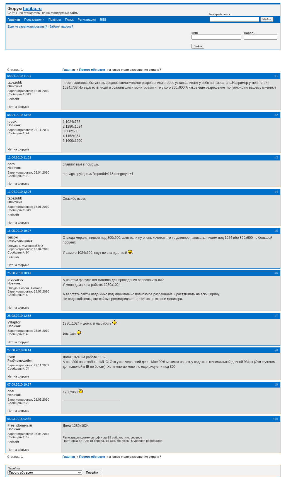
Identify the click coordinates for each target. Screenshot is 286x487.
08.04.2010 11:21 (19, 75)
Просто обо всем (92, 69)
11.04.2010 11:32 (19, 157)
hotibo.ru (32, 8)
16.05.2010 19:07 (19, 230)
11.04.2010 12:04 (19, 191)
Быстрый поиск (234, 17)
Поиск (69, 19)
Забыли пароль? (61, 26)
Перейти (54, 471)
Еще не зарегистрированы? (27, 26)
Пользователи (34, 19)
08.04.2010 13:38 (19, 114)
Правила (55, 19)
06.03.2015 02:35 (19, 418)
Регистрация (87, 19)
